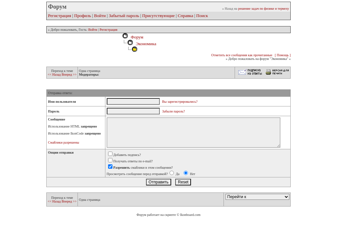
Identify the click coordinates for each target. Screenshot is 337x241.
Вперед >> (69, 74)
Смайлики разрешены (63, 142)
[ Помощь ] (283, 55)
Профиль (82, 15)
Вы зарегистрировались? (179, 101)
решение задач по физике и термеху (263, 8)
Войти (100, 15)
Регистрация (59, 15)
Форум (136, 36)
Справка (185, 15)
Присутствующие (158, 15)
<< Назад (54, 74)
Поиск (202, 15)
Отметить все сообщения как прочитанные (241, 55)
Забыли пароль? (173, 111)
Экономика (146, 43)
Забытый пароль (124, 15)
